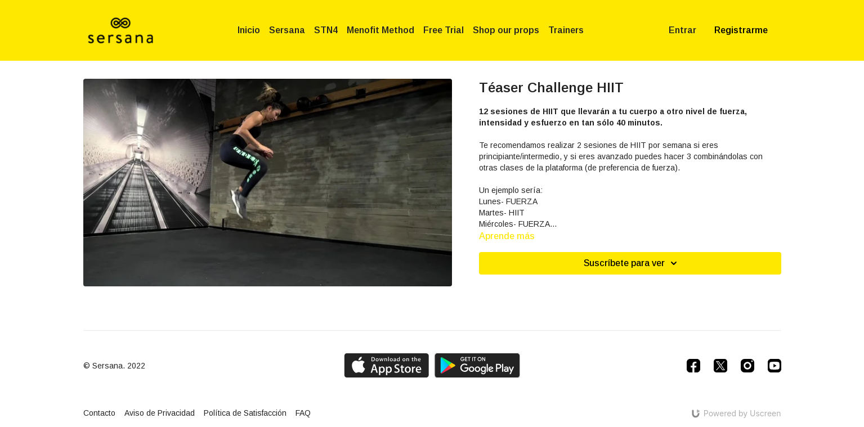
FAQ (303, 412)
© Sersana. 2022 (114, 366)
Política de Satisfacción (245, 412)
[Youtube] (774, 365)
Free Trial (443, 30)
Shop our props (506, 30)
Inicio (249, 30)
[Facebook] (693, 365)
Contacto (99, 412)
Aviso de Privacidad (159, 412)
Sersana (287, 30)
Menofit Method (380, 30)
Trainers (566, 30)
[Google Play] (477, 365)
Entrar (682, 30)
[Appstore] (386, 365)
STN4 (326, 30)
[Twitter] (720, 365)
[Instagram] (747, 365)
